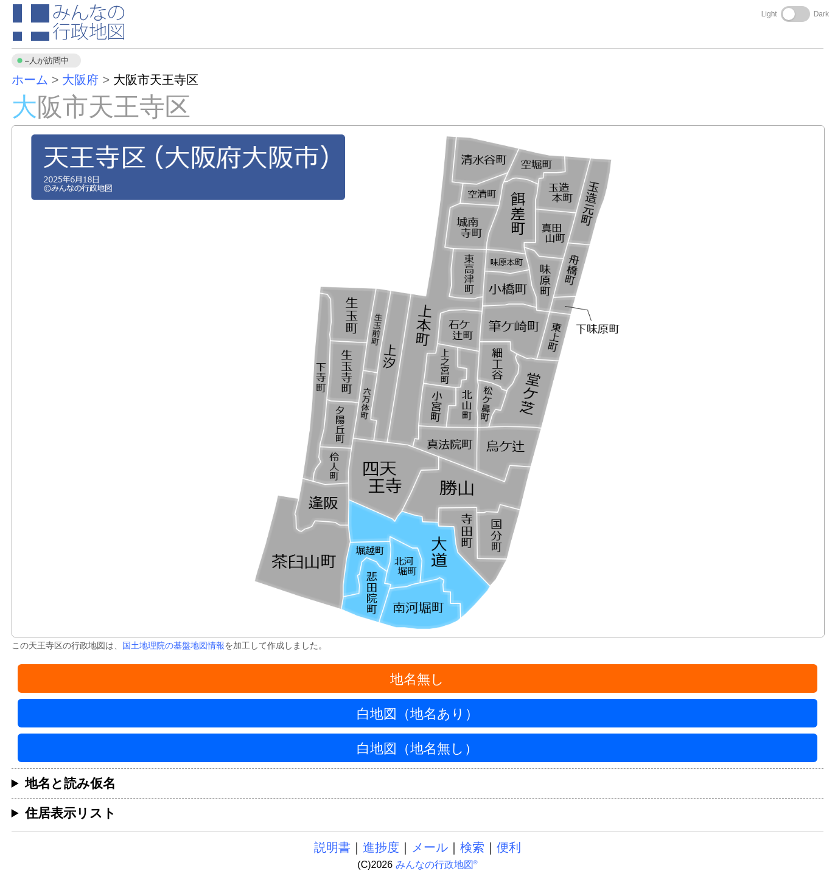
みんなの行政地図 (437, 864)
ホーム (30, 79)
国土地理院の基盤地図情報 (173, 645)
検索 (472, 847)
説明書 (332, 847)
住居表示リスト (70, 813)
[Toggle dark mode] (795, 14)
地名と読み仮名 (70, 783)
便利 (509, 847)
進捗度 (381, 847)
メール (429, 847)
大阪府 (80, 79)
